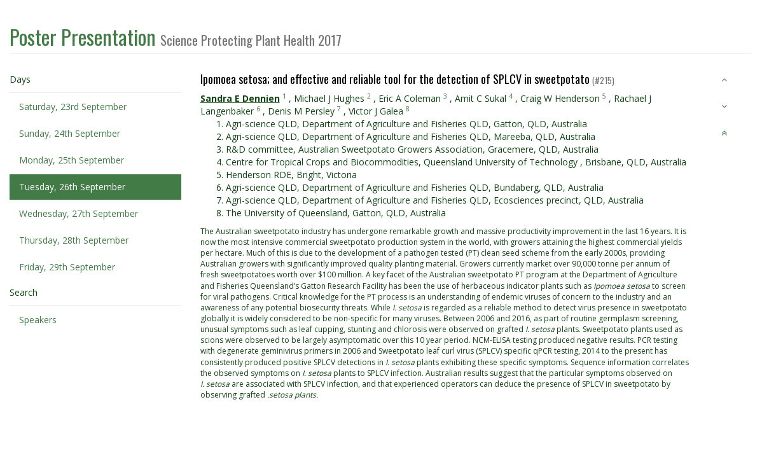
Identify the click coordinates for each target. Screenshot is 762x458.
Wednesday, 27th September (78, 213)
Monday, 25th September (71, 160)
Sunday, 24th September (69, 133)
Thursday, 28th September (73, 240)
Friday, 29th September (67, 267)
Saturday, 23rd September (73, 107)
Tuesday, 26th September (72, 187)
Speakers (38, 320)
